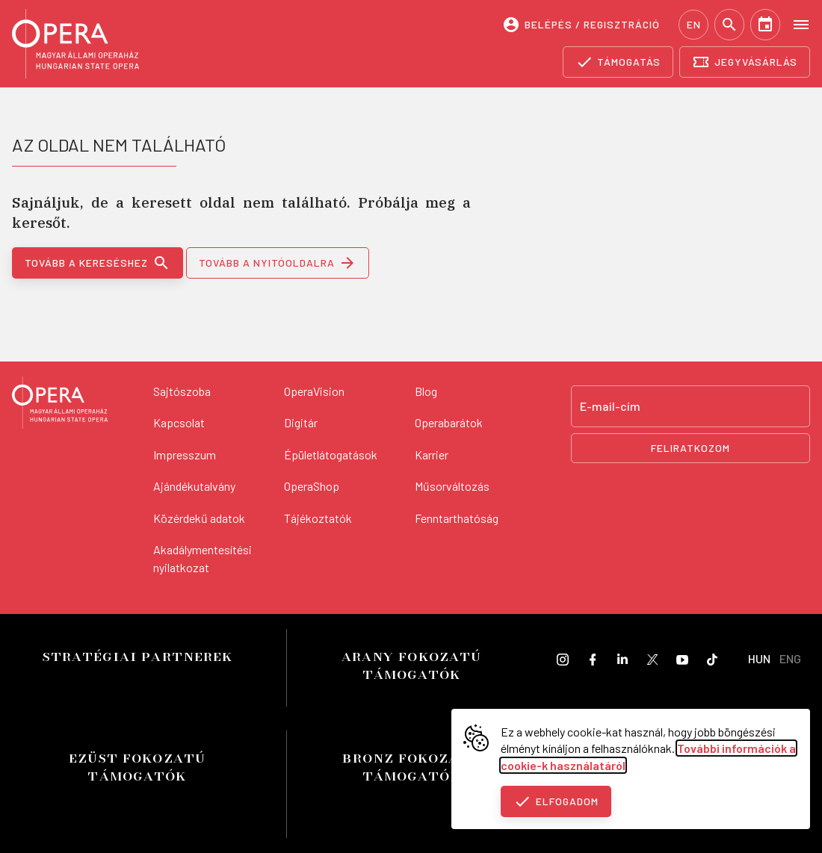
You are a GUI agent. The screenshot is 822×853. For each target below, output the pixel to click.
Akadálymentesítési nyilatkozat (202, 558)
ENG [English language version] (790, 658)
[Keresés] (729, 24)
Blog (426, 391)
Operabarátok (449, 422)
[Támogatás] (618, 62)
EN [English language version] (694, 24)
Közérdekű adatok (199, 518)
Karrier (431, 454)
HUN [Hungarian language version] (759, 658)
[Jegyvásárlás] (744, 62)
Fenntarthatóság (456, 518)
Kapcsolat (179, 422)
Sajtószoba (182, 391)
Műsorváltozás (452, 486)
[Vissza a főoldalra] (60, 404)
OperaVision (314, 391)
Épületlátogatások (330, 454)
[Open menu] (801, 24)
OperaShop (311, 486)
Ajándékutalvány (194, 486)
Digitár (301, 422)
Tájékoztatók (318, 518)
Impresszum (184, 454)
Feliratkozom (690, 447)
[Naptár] (765, 24)
